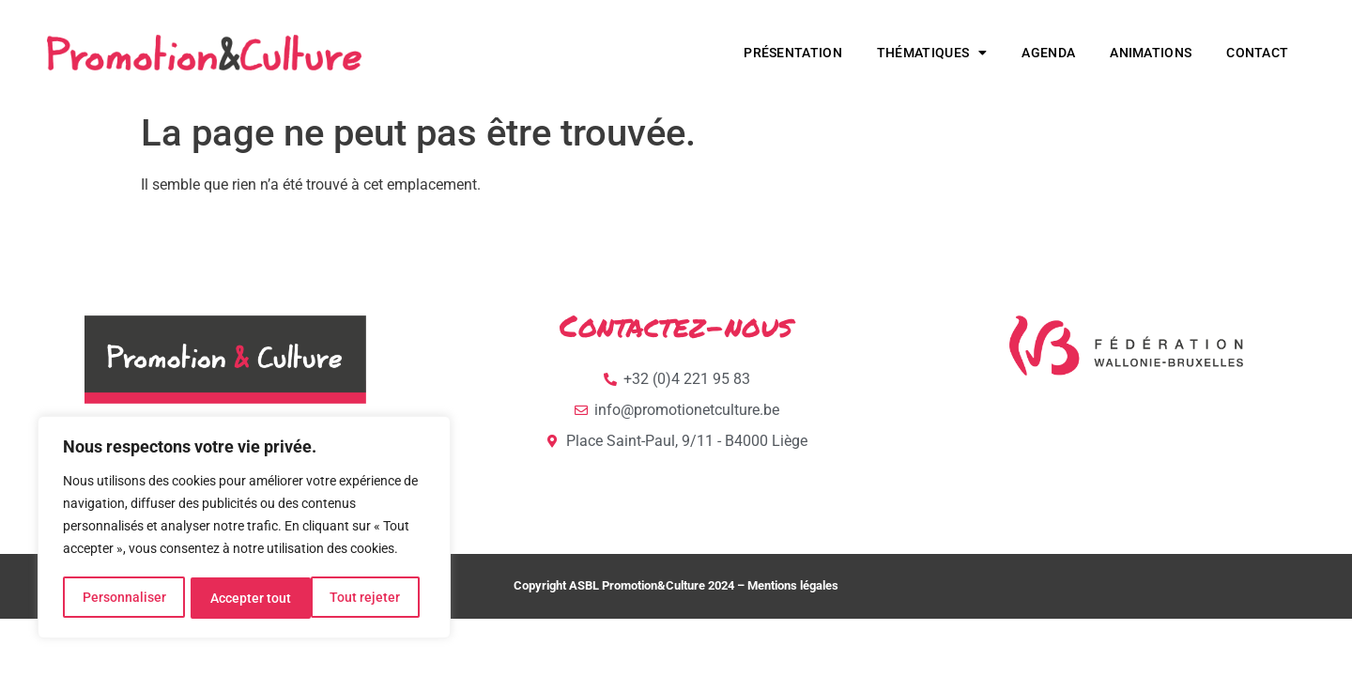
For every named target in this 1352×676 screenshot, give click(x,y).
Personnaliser (123, 598)
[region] (244, 528)
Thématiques (932, 53)
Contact (1257, 52)
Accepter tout (366, 598)
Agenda (1048, 52)
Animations (1150, 52)
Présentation (793, 52)
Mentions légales (792, 585)
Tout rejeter (245, 598)
